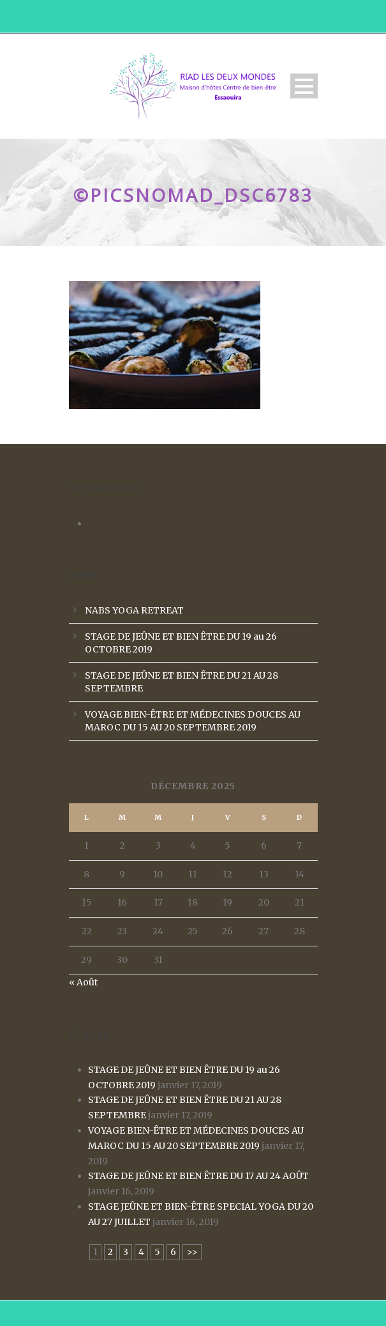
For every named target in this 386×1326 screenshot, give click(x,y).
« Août (83, 982)
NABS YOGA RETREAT (134, 610)
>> (192, 1252)
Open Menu (304, 85)
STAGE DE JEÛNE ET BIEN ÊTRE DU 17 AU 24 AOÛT (198, 1176)
